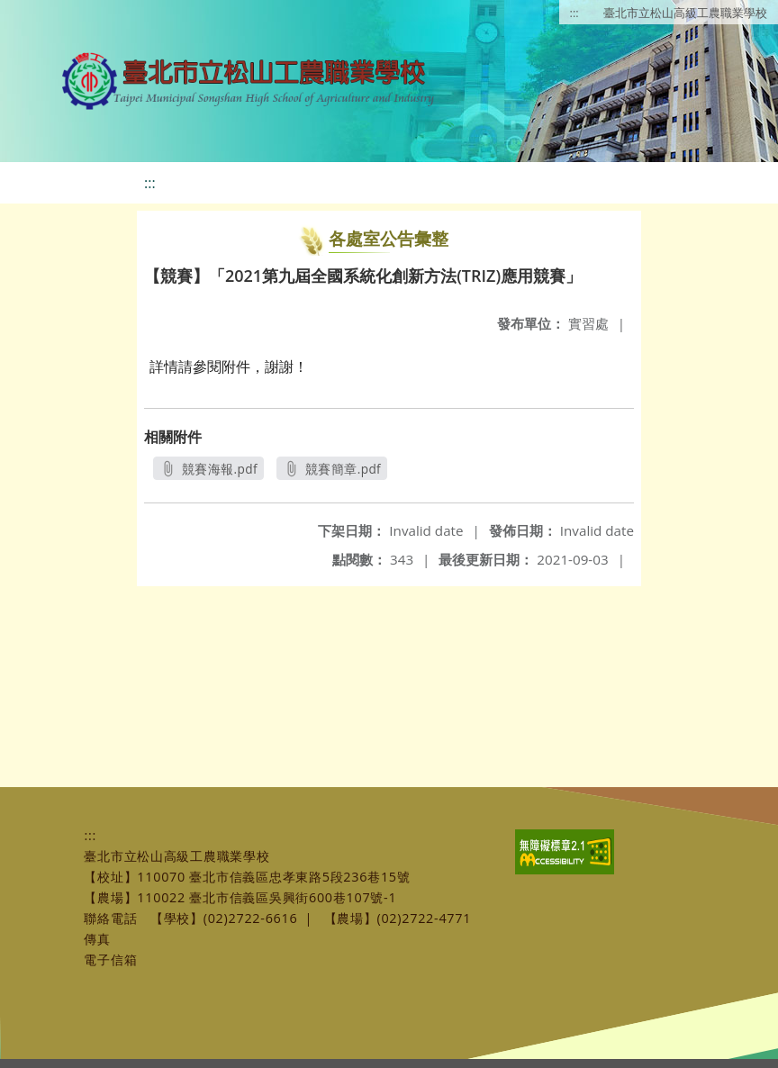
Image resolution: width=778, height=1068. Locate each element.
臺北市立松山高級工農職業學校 (685, 13)
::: (574, 13)
